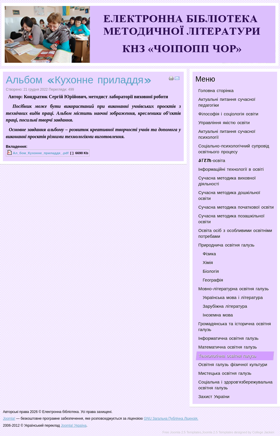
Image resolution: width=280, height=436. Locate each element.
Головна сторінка (216, 91)
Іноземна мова (218, 315)
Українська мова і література (233, 297)
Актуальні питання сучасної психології (226, 134)
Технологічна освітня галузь (227, 356)
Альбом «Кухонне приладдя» (79, 80)
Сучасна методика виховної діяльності (227, 181)
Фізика (209, 254)
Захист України (214, 397)
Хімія (208, 263)
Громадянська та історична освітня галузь (234, 327)
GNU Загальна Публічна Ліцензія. (171, 418)
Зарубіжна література (225, 306)
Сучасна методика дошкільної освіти (229, 195)
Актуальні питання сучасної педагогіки (226, 102)
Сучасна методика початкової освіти (236, 207)
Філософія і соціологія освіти (228, 114)
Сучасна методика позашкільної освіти (231, 219)
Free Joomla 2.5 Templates (181, 432)
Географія (213, 280)
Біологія (211, 271)
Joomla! (9, 418)
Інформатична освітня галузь (228, 338)
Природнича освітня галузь (226, 245)
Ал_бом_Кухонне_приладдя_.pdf (41, 153)
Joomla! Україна (74, 425)
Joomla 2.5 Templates (217, 432)
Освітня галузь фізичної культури (232, 365)
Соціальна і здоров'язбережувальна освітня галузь (235, 385)
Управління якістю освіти (224, 123)
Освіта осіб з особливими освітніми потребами (235, 233)
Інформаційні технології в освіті (231, 169)
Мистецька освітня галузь (224, 373)
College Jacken (263, 432)
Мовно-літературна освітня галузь (233, 289)
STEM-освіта (211, 161)
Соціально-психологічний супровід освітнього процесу (233, 149)
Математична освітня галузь (227, 347)
